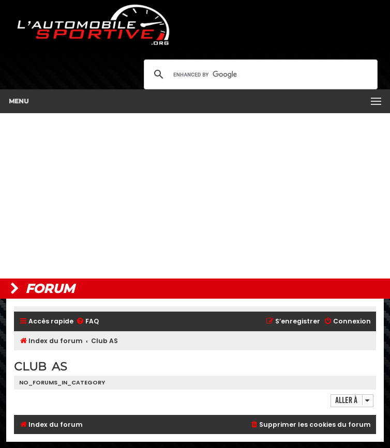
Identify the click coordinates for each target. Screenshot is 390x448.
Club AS (40, 367)
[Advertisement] (195, 195)
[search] (259, 74)
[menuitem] (87, 322)
